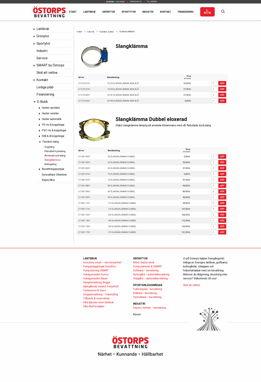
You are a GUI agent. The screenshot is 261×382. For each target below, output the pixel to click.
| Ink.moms (114, 2)
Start (73, 11)
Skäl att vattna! (191, 285)
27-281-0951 (84, 197)
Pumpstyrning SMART (96, 270)
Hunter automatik (51, 119)
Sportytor (129, 11)
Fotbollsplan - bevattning (147, 289)
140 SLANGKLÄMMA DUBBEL (122, 220)
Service (42, 58)
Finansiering (186, 11)
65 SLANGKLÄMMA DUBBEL (121, 168)
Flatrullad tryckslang (54, 151)
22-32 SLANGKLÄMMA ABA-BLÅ (123, 95)
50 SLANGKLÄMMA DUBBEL (121, 156)
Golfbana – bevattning (146, 270)
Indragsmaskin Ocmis (95, 274)
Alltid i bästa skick (143, 262)
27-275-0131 (84, 83)
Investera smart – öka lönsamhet (102, 262)
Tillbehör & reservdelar (96, 298)
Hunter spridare (51, 107)
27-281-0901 (84, 191)
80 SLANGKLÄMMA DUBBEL (121, 185)
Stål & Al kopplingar (53, 136)
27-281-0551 (84, 162)
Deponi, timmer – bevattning (149, 307)
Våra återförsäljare (93, 306)
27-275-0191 (84, 89)
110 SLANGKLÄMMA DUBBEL (122, 203)
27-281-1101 (84, 203)
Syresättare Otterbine (54, 174)
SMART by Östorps (50, 65)
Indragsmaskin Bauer (95, 278)
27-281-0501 (84, 156)
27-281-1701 (84, 232)
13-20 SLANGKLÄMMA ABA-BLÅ (123, 83)
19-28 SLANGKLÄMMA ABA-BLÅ (123, 89)
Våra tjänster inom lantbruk (98, 302)
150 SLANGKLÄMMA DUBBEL (122, 226)
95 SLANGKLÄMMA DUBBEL (121, 197)
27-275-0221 (84, 95)
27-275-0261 (84, 100)
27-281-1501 (84, 226)
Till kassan (152, 1)
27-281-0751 (84, 180)
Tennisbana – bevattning (147, 297)
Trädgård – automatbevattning (150, 278)
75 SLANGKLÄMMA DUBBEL (121, 180)
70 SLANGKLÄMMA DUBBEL (121, 174)
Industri (147, 11)
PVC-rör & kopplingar (54, 130)
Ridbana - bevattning (145, 293)
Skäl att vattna (46, 73)
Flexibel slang (50, 141)
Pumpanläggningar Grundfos (99, 266)
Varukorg (136, 1)
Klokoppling (50, 164)
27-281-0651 (84, 168)
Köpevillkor (48, 180)
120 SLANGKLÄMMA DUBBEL (122, 214)
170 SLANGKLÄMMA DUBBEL (122, 232)
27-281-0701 (84, 174)
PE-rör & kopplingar (53, 124)
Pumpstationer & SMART (147, 266)
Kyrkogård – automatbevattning (151, 274)
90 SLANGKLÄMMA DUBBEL (121, 191)
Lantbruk (89, 11)
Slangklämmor (52, 160)
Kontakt (165, 11)
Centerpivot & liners (94, 290)
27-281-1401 (84, 220)
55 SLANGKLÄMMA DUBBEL (121, 162)
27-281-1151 (84, 209)
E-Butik (207, 11)
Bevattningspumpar (53, 169)
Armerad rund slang (54, 155)
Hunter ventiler (50, 113)
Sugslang (49, 147)
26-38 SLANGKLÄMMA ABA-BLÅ (123, 100)
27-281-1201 (84, 214)
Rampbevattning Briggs (97, 282)
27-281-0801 (84, 185)
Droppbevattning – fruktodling (100, 294)
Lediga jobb (44, 87)
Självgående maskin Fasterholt (101, 286)
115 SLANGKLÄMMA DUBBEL (122, 209)
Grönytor (108, 11)
